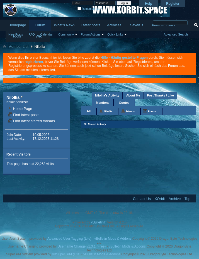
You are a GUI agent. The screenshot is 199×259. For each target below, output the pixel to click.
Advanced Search (176, 34)
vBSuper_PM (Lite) (66, 254)
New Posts (15, 34)
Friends (130, 111)
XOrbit (160, 199)
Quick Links (115, 34)
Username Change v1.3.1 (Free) (82, 246)
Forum (40, 25)
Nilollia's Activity (107, 95)
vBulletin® (98, 222)
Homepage (17, 25)
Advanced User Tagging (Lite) (69, 239)
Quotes (124, 102)
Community (66, 34)
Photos (152, 111)
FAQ (32, 34)
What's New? (64, 25)
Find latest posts (23, 115)
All (89, 111)
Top (187, 199)
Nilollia (108, 111)
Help (148, 4)
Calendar (46, 34)
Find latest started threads (31, 121)
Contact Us (142, 199)
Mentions (102, 102)
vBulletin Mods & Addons (113, 239)
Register (172, 4)
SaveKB (136, 25)
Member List (18, 46)
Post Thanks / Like (160, 95)
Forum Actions (90, 34)
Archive (175, 199)
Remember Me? (89, 8)
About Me (133, 95)
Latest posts (90, 25)
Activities (114, 25)
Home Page (20, 109)
